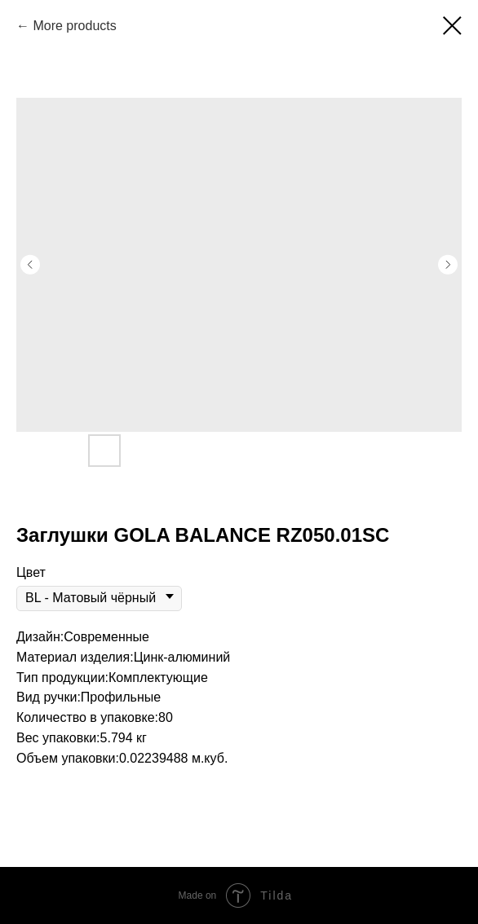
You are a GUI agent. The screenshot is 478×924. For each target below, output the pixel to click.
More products (74, 26)
